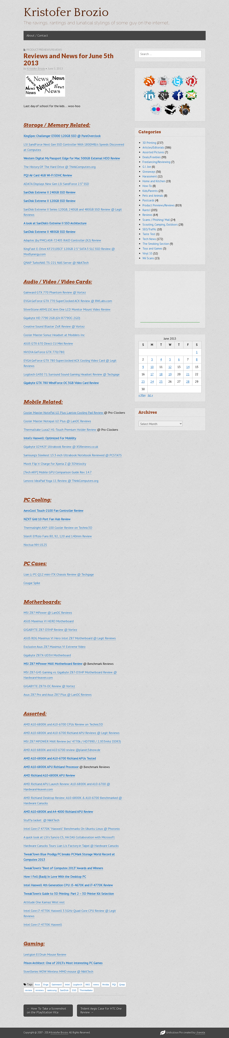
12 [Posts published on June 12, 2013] (170, 367)
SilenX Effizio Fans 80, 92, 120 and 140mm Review (58, 536)
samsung (52, 990)
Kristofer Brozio (66, 12)
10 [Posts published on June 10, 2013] (152, 367)
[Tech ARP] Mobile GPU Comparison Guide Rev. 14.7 (58, 472)
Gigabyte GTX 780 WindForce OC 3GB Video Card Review (61, 383)
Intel (67, 984)
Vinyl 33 (147, 253)
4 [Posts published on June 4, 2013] (161, 359)
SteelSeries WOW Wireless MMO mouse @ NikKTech (58, 971)
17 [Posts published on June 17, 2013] (152, 374)
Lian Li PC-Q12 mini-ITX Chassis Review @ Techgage (59, 574)
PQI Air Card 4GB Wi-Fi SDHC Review (48, 175)
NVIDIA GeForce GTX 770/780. (44, 352)
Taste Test (149, 234)
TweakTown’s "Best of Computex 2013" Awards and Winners (63, 868)
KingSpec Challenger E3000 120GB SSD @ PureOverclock (62, 136)
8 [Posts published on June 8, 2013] (197, 359)
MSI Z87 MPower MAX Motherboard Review (53, 664)
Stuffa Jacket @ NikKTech (41, 820)
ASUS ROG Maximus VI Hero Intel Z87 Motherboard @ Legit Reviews (70, 638)
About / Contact (37, 35)
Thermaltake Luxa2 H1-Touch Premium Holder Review (60, 430)
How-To (147, 186)
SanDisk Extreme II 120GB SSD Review (49, 201)
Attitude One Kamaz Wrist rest (44, 902)
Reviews (147, 215)
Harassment (150, 176)
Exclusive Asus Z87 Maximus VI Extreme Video (55, 647)
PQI (114, 984)
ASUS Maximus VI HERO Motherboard (49, 621)
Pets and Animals (153, 195)
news (96, 984)
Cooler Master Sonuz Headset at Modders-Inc (54, 335)
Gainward (57, 984)
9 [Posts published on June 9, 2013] (143, 367)
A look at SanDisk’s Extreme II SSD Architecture (55, 223)
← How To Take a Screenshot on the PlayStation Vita (46, 1010)
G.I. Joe (147, 167)
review (28, 990)
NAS (88, 984)
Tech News (149, 239)
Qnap (122, 984)
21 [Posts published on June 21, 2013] (187, 374)
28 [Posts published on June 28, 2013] (187, 381)
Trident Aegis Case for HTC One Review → (101, 1010)
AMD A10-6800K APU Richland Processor (51, 767)
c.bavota (200, 1032)
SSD (74, 990)
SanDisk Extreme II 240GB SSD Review (49, 192)
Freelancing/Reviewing (156, 162)
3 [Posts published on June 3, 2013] (152, 359)
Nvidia (105, 984)
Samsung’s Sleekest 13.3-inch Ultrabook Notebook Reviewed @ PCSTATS (73, 455)
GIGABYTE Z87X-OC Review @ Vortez (49, 686)
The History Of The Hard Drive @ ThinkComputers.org (60, 167)
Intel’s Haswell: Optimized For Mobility (50, 438)
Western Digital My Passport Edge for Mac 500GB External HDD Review (72, 158)
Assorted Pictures (153, 152)
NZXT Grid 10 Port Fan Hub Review (47, 519)
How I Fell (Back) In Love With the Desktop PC (55, 877)
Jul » (150, 395)
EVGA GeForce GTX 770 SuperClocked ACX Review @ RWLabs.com (68, 301)
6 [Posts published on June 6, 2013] (179, 359)
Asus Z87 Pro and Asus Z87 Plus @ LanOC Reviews (58, 695)
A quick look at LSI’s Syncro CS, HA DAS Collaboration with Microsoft (69, 837)
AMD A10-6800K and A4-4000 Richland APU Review (58, 812)
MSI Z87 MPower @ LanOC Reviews (48, 613)
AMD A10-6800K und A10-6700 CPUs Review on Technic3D (63, 724)
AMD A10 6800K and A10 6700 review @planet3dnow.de (62, 750)
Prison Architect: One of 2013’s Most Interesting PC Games (63, 963)
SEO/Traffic (149, 229)
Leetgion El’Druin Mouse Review (45, 954)
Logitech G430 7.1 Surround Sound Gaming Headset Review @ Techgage (72, 374)
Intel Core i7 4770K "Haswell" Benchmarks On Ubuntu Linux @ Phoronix (72, 829)
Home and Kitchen (154, 181)
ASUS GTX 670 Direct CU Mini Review (48, 343)
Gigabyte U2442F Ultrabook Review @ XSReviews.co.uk (61, 447)
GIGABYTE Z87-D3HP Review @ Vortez (50, 630)
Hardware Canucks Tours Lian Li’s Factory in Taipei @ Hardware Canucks (71, 846)
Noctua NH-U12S (35, 545)
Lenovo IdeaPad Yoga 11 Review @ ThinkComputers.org (61, 481)
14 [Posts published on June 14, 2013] (187, 367)
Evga (45, 984)
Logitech (77, 984)
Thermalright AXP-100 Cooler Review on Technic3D (58, 528)
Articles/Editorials (153, 147)
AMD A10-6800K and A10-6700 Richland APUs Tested (60, 758)
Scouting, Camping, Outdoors (160, 224)
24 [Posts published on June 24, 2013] (152, 381)
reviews (39, 990)
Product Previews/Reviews (44, 49)
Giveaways (149, 171)
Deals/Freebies (152, 157)
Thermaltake (86, 990)
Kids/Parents (150, 191)
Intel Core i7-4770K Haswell (43, 924)
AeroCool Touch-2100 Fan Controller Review (53, 511)
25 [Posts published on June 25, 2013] (160, 381)
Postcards (148, 200)
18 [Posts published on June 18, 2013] (160, 374)
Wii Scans (148, 258)
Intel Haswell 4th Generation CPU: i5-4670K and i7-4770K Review (68, 885)
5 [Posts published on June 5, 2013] (170, 359)
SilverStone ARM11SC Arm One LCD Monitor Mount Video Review (67, 309)
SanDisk (64, 990)
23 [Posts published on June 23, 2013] (143, 381)
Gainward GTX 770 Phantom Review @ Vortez (55, 292)
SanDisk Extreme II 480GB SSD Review (49, 232)
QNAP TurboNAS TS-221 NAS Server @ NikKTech (56, 263)
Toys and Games (152, 248)
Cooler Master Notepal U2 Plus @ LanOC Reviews (57, 421)
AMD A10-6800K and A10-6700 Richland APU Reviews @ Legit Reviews (72, 733)
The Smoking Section (156, 244)
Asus (37, 984)
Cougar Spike (32, 583)
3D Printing (149, 143)
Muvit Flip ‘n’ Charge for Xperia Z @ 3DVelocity (55, 464)
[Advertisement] (170, 297)
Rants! (146, 210)
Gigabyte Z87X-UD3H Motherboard (47, 655)
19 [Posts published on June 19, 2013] (170, 374)
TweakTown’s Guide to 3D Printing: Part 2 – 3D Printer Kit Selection (69, 894)
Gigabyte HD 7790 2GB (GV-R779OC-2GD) (52, 318)
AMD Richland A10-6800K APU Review (49, 775)
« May (142, 395)
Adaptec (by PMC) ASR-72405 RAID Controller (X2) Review (62, 240)
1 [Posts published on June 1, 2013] (197, 352)
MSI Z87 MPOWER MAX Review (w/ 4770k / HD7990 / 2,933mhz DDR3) (72, 741)
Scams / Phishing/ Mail (156, 220)
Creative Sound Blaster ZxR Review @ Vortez (54, 326)
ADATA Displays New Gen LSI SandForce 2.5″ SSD (56, 184)
